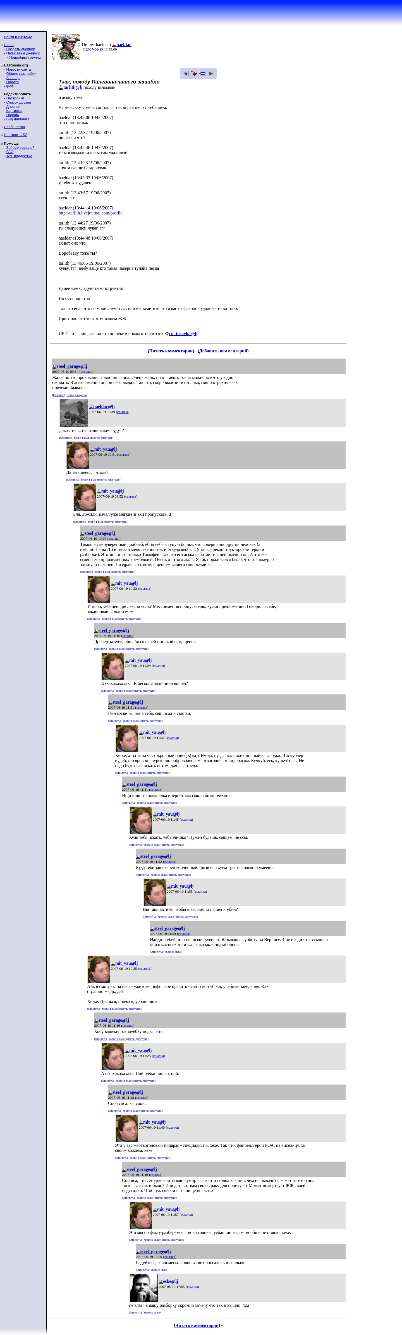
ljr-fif (9, 86)
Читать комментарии (171, 350)
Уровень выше (82, 437)
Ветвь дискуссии (77, 395)
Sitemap (13, 78)
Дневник (13, 106)
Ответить (58, 395)
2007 (89, 49)
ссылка (86, 371)
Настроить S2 (15, 135)
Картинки (13, 111)
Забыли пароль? (20, 147)
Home (9, 45)
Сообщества (14, 127)
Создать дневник (20, 49)
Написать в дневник (23, 53)
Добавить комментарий (223, 350)
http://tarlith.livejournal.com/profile (90, 213)
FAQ (9, 152)
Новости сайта (18, 69)
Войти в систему (18, 37)
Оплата (12, 82)
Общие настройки (21, 73)
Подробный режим (24, 57)
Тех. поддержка (19, 156)
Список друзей (18, 102)
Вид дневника (18, 119)
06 (96, 49)
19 (101, 49)
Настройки (15, 98)
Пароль (12, 115)
